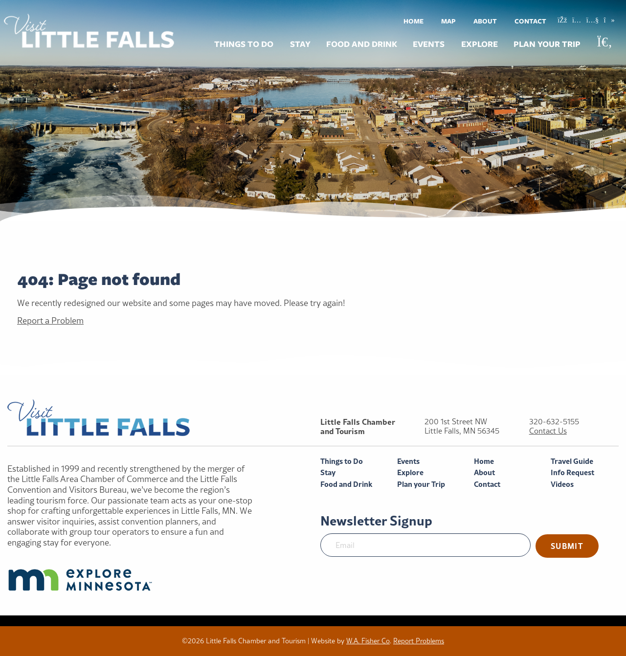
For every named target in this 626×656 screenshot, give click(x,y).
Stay (300, 44)
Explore (479, 44)
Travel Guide (572, 461)
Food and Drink (361, 44)
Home (413, 21)
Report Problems (418, 641)
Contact (530, 21)
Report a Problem (50, 320)
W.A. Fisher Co (368, 641)
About (485, 21)
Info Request (572, 472)
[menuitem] (413, 21)
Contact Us (548, 431)
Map (448, 21)
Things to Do (243, 44)
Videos (562, 484)
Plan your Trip (547, 44)
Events (429, 44)
